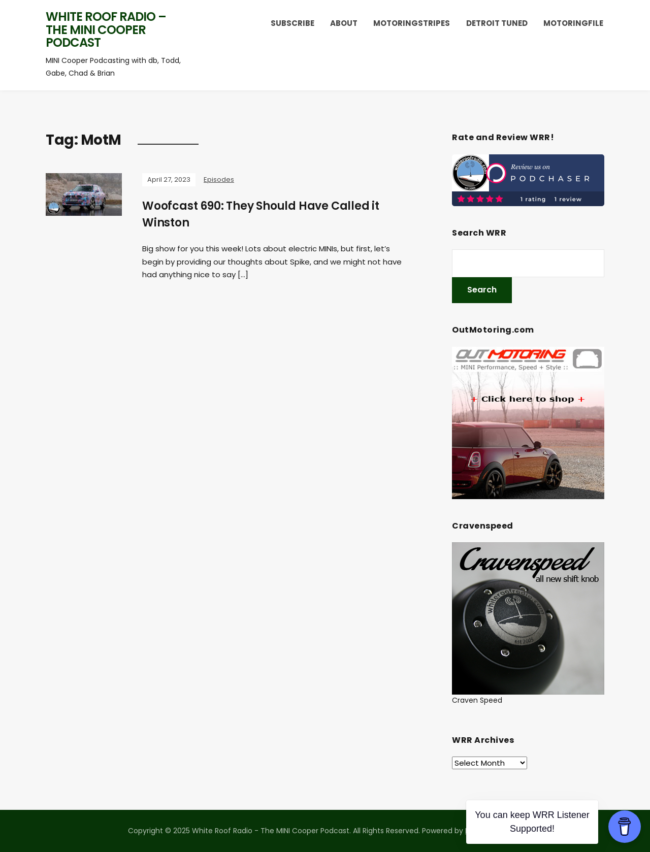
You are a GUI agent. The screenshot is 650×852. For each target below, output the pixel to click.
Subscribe (292, 23)
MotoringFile (573, 23)
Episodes (219, 179)
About (344, 23)
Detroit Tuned (497, 23)
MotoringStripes (411, 23)
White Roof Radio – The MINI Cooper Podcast (106, 29)
